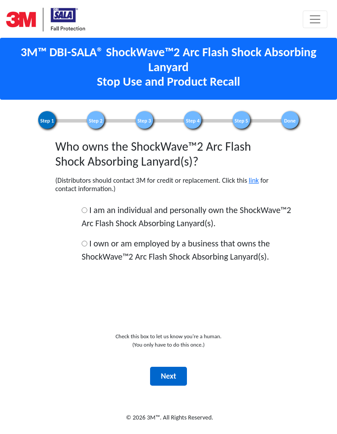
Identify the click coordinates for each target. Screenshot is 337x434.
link (254, 180)
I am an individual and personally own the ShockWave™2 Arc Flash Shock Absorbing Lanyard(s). (186, 216)
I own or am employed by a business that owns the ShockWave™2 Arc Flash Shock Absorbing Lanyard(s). (176, 250)
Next (168, 376)
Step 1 (47, 121)
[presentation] (168, 312)
